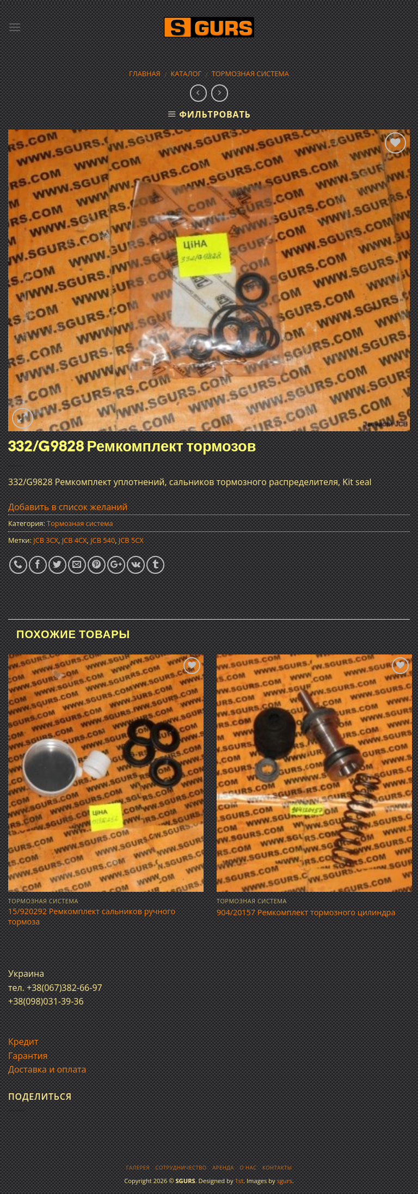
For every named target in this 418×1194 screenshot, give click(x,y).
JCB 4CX (74, 540)
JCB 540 (102, 540)
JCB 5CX (131, 540)
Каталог (185, 73)
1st (239, 1181)
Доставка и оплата (47, 1069)
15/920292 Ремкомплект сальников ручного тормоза (91, 917)
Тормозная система (250, 73)
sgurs (284, 1181)
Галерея (138, 1167)
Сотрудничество (181, 1167)
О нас (247, 1167)
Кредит (23, 1042)
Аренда (222, 1167)
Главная (145, 73)
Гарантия (28, 1056)
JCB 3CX (45, 540)
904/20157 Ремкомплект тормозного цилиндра (306, 912)
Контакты (277, 1167)
